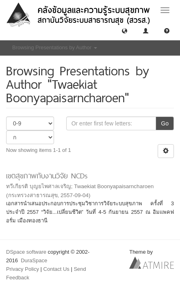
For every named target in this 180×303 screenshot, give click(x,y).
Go (165, 123)
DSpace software (26, 252)
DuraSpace (34, 260)
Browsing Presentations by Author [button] (54, 47)
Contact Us (56, 269)
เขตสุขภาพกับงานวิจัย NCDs (47, 175)
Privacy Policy (22, 269)
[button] (124, 30)
